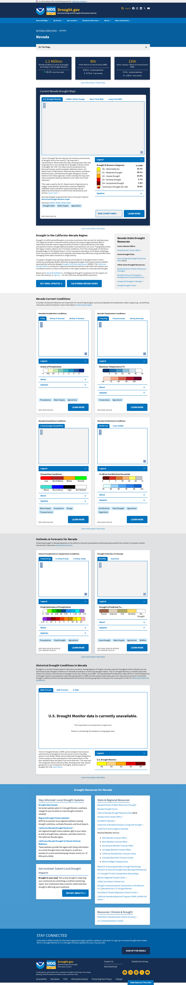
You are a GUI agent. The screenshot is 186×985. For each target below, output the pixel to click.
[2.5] (51, 620)
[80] (118, 380)
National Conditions (46, 30)
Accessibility (41, 979)
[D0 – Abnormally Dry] (117, 169)
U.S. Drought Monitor (52, 99)
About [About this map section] (43, 379)
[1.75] (42, 620)
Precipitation (45, 400)
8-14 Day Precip (62, 558)
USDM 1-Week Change (75, 99)
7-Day (42, 318)
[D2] (121, 765)
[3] (55, 620)
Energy (68, 508)
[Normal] (81, 479)
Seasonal (115, 558)
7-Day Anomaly (118, 318)
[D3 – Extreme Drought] (117, 180)
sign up (58, 275)
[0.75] (66, 612)
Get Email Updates (51, 283)
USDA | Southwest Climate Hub (110, 881)
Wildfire (142, 640)
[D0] (102, 765)
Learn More (132, 213)
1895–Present (62, 690)
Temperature (104, 400)
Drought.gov (69, 9)
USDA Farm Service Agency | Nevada (112, 829)
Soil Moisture (103, 508)
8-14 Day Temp (79, 558)
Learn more (54, 193)
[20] (122, 372)
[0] (43, 372)
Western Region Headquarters (115, 861)
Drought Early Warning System (74, 264)
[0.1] (52, 612)
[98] (134, 487)
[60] (103, 380)
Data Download (110, 966)
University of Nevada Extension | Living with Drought (120, 824)
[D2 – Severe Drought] (117, 176)
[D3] (131, 765)
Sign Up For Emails (136, 950)
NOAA (58, 203)
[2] (63, 372)
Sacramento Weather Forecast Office (117, 845)
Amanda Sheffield (55, 273)
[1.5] (79, 612)
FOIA (65, 979)
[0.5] (53, 372)
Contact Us (108, 961)
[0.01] (48, 372)
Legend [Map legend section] (100, 159)
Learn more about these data (93, 228)
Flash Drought (117, 508)
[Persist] (104, 612)
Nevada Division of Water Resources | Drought (131, 270)
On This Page (44, 47)
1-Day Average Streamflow (51, 426)
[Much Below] (58, 479)
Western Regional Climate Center (112, 877)
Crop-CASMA (118, 426)
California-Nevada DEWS (84, 283)
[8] (78, 372)
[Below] (69, 479)
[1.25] (75, 612)
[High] (69, 488)
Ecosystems (58, 508)
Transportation (46, 512)
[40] (135, 372)
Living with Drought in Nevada (130, 281)
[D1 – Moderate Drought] (117, 172)
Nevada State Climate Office (129, 250)
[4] (68, 372)
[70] (111, 380)
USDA (63, 203)
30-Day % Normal (57, 318)
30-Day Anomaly (137, 318)
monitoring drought (83, 305)
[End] (122, 612)
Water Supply (62, 206)
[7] (68, 620)
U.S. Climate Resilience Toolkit (110, 921)
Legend (100, 753)
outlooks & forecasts (64, 545)
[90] (126, 380)
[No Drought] (141, 613)
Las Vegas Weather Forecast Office (116, 849)
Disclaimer (55, 979)
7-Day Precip (45, 558)
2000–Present (46, 690)
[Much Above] (58, 488)
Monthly (102, 558)
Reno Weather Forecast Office (114, 841)
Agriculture (75, 206)
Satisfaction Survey (140, 961)
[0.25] (56, 612)
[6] (73, 372)
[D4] (141, 765)
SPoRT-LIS (103, 426)
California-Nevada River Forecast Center (119, 853)
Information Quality (79, 979)
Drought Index (48, 206)
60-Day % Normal (76, 318)
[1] (58, 372)
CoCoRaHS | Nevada (106, 821)
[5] (115, 479)
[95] (126, 487)
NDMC (52, 203)
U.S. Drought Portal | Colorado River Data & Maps (118, 873)
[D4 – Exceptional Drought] (117, 183)
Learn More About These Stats (93, 82)
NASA (68, 203)
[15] (77, 620)
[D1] (111, 765)
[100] (134, 380)
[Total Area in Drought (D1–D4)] (117, 187)
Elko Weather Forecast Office (114, 838)
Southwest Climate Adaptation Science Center (118, 892)
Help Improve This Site (140, 982)
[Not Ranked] (81, 488)
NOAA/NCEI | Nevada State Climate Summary (117, 917)
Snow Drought (104, 640)
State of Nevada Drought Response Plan (131, 259)
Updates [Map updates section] (101, 193)
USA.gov (119, 979)
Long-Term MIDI (115, 99)
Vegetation (103, 512)
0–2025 (76, 690)
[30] (129, 372)
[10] (115, 372)
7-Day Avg (103, 318)
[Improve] (113, 612)
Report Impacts (76, 893)
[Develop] (131, 612)
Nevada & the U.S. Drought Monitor (117, 888)
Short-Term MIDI (97, 99)
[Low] (46, 479)
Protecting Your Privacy (102, 979)
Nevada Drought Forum (126, 285)
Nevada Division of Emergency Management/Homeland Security (130, 276)
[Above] (46, 488)
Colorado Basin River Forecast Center (117, 857)
